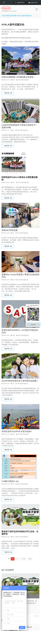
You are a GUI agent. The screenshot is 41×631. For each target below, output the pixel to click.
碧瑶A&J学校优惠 (10, 230)
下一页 (23, 559)
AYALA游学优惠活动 (24, 15)
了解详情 (8, 93)
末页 (30, 559)
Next (36, 616)
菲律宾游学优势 (11, 15)
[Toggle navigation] (36, 9)
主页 (3, 15)
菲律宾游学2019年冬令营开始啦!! (17, 431)
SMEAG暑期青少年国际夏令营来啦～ (18, 77)
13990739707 (19, 2)
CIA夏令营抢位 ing (10, 481)
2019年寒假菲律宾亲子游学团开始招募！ (20, 381)
